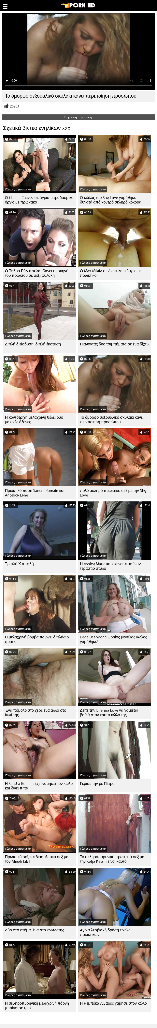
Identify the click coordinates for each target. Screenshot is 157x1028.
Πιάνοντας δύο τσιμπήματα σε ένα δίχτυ (114, 344)
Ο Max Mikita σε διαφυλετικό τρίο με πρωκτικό (110, 273)
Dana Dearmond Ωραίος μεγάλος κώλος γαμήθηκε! (113, 639)
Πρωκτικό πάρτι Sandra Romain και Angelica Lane (34, 492)
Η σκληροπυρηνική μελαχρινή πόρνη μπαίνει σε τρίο (37, 1005)
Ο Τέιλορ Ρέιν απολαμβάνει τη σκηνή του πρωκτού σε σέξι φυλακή (36, 273)
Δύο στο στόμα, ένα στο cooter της (34, 930)
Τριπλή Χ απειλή (19, 564)
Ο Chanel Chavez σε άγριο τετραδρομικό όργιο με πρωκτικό (39, 199)
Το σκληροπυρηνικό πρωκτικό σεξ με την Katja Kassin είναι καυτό (112, 859)
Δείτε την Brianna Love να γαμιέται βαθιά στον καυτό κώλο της (109, 712)
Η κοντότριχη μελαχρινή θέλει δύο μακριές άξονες (34, 419)
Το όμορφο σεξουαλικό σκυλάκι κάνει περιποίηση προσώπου (112, 419)
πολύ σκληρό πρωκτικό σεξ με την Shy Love (113, 492)
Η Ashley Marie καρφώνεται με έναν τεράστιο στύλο (110, 566)
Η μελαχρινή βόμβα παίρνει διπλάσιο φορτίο (37, 639)
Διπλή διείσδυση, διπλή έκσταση (33, 344)
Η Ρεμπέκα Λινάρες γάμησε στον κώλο (113, 1003)
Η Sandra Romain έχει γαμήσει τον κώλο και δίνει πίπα (39, 785)
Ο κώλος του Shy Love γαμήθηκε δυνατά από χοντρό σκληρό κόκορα (110, 199)
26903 (14, 106)
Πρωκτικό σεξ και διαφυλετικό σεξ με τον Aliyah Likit (36, 859)
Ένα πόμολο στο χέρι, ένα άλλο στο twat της (35, 712)
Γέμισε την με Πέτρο (97, 783)
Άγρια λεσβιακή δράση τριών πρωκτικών (105, 932)
